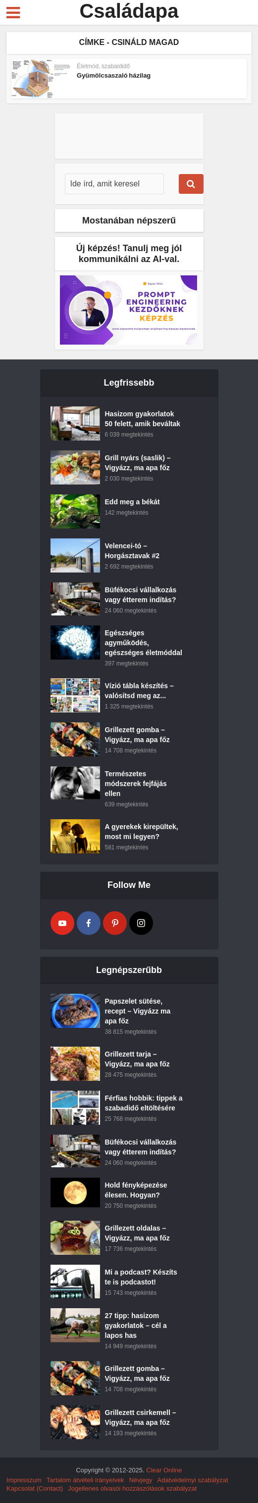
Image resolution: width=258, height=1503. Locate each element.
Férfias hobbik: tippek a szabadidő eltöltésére (144, 1103)
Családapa (128, 11)
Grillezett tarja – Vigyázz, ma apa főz (137, 1059)
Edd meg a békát (132, 502)
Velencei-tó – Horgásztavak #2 (132, 551)
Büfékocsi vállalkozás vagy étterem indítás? (141, 595)
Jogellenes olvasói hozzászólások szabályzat (132, 1488)
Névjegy (141, 1480)
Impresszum (24, 1480)
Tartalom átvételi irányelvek (85, 1480)
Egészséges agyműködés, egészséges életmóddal (143, 643)
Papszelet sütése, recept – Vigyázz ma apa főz (138, 1011)
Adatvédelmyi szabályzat (192, 1480)
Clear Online (164, 1470)
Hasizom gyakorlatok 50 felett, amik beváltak (143, 419)
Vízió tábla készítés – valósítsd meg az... (139, 691)
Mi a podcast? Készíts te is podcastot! (141, 1277)
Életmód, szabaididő (103, 66)
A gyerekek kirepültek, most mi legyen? (141, 831)
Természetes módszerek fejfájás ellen (136, 783)
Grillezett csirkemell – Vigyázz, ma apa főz (140, 1417)
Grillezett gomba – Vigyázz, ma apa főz (137, 735)
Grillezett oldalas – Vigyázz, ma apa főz (137, 1233)
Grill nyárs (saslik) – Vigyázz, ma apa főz (138, 463)
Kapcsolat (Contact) (34, 1488)
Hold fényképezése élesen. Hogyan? (136, 1190)
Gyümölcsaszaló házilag (114, 75)
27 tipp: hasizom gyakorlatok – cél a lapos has (136, 1325)
